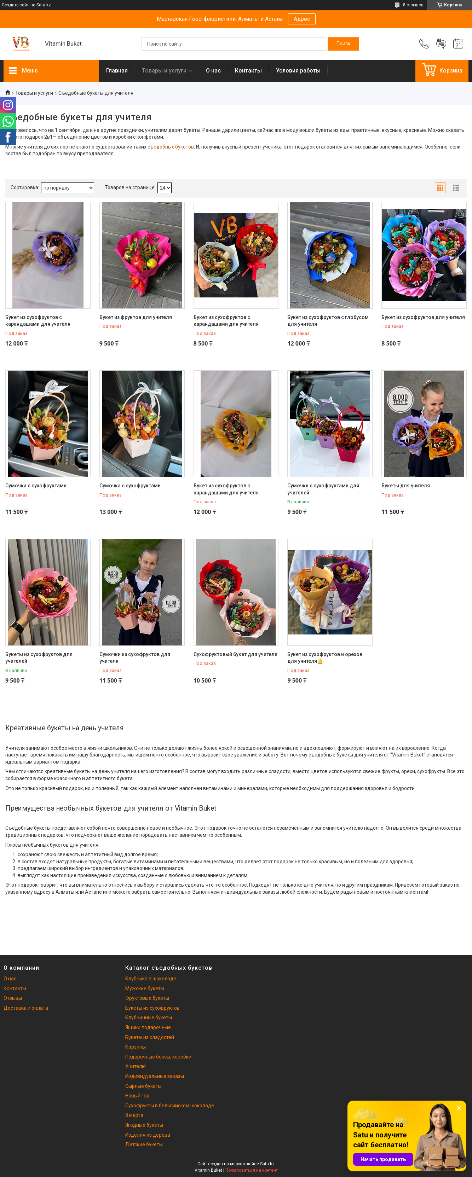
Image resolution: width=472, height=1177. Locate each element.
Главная (117, 70)
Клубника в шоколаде (150, 978)
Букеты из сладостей (149, 1037)
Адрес (302, 19)
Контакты (248, 70)
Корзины (135, 1047)
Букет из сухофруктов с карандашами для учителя (37, 320)
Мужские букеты (144, 988)
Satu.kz (267, 1163)
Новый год (137, 1095)
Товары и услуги (164, 70)
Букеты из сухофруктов (152, 1008)
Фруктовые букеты (147, 998)
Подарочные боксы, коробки (158, 1057)
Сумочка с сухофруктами (36, 485)
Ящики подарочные (148, 1027)
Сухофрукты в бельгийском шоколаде (169, 1105)
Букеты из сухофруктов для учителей (39, 657)
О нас (213, 70)
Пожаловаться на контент (251, 1170)
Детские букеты (144, 1144)
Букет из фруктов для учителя (135, 317)
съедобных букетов (171, 147)
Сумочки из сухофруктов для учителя (134, 657)
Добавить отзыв (441, 44)
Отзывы (13, 998)
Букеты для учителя (405, 485)
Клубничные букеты (148, 1017)
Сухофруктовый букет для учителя (235, 654)
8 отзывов (413, 4)
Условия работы (298, 70)
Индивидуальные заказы (154, 1076)
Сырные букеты (143, 1086)
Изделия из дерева (147, 1135)
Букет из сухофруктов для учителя (423, 317)
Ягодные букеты (144, 1125)
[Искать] (343, 44)
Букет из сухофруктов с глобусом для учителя (328, 320)
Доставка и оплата (26, 1008)
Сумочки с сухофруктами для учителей (323, 489)
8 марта (134, 1115)
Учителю (135, 1066)
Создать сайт (15, 4)
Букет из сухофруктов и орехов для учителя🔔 (324, 657)
